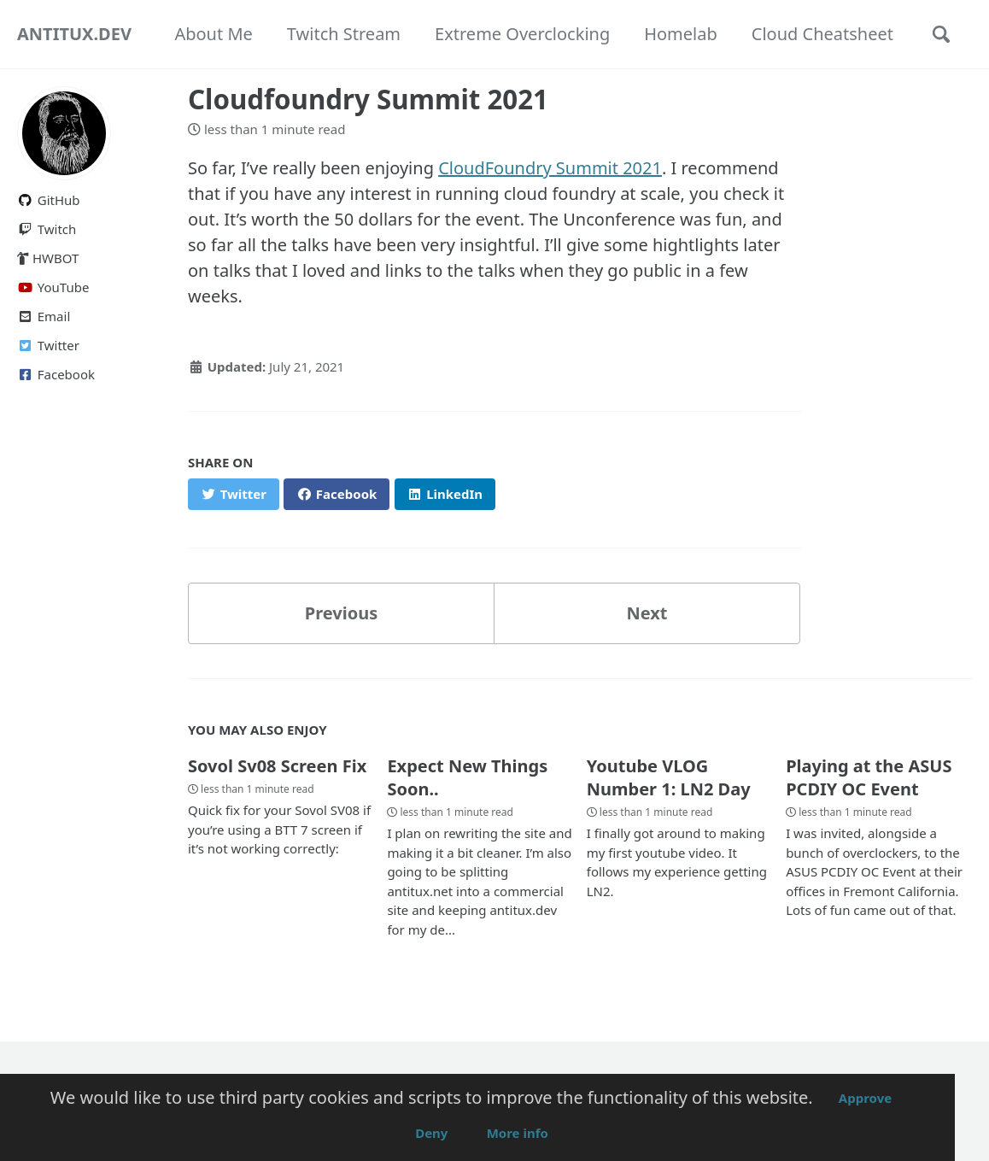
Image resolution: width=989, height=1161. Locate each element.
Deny (431, 1132)
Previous (341, 612)
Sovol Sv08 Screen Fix (277, 765)
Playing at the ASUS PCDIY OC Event (868, 777)
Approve (865, 1097)
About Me (213, 33)
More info (517, 1132)
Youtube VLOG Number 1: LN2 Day (669, 777)
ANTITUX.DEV (74, 33)
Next (646, 612)
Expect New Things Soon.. (467, 777)
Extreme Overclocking (522, 33)
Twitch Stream (344, 33)
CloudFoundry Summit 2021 (550, 167)
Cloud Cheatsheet (822, 33)
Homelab (680, 33)
